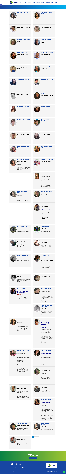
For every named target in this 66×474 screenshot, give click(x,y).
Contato (52, 2)
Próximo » (36, 437)
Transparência (48, 2)
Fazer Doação (33, 457)
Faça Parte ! (43, 2)
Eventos (33, 2)
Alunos (25, 2)
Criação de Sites (49, 471)
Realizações (29, 2)
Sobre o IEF (21, 2)
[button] (1, 5)
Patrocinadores (38, 2)
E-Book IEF (55, 2)
